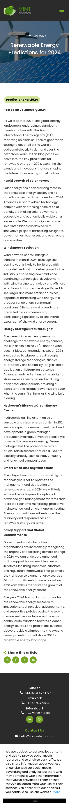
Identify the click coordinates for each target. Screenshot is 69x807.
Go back (40, 35)
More (56, 792)
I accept (35, 801)
